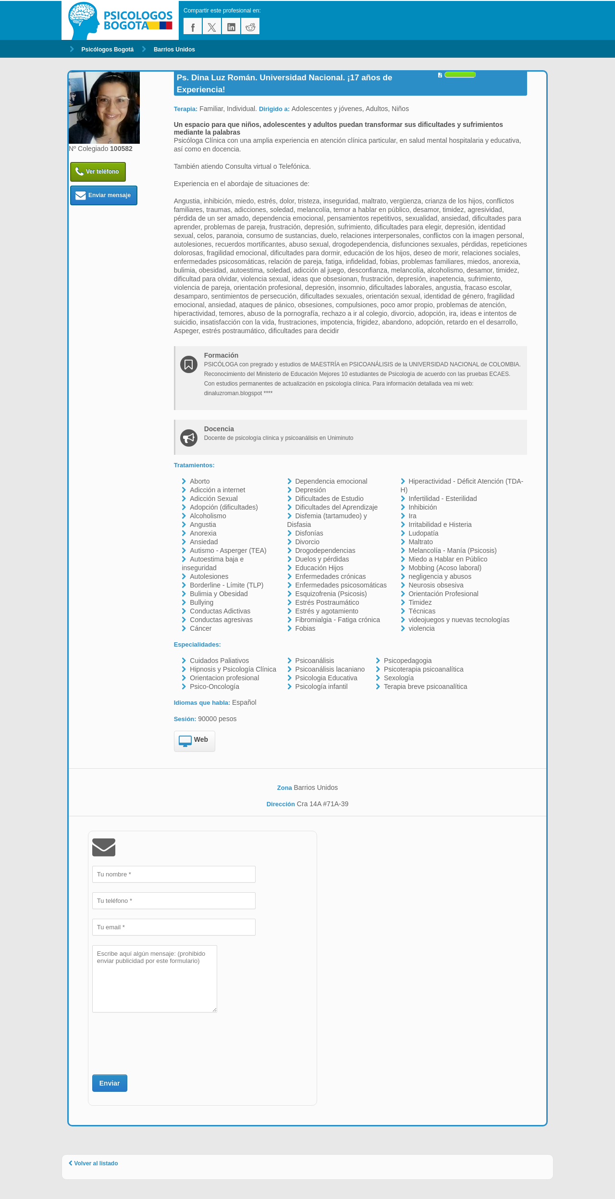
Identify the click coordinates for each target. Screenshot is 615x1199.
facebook (193, 26)
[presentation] (165, 1042)
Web (193, 742)
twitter (212, 26)
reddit (250, 26)
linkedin (231, 26)
